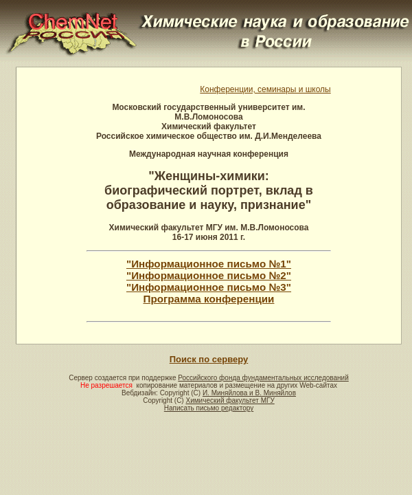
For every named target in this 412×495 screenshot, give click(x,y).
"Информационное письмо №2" (208, 275)
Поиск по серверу (209, 359)
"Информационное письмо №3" (208, 287)
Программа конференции (209, 299)
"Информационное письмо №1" (208, 264)
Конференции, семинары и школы (265, 89)
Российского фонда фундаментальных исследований (263, 378)
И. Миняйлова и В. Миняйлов (249, 393)
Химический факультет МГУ (229, 400)
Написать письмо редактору (208, 408)
